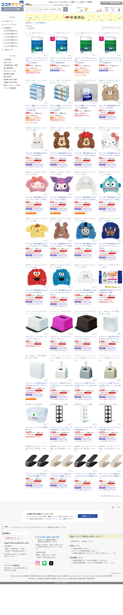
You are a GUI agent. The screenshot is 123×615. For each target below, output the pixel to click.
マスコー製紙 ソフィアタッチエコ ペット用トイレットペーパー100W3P (61, 108)
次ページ (118, 27)
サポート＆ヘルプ (16, 576)
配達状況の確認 (9, 74)
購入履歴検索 (8, 68)
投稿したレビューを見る (12, 85)
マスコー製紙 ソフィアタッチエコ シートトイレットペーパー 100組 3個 (36, 108)
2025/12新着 (10, 43)
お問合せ (82, 2)
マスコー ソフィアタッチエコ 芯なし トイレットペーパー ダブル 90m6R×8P (110, 60)
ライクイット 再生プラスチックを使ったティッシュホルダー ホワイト (61, 385)
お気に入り (8, 21)
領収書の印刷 (81, 578)
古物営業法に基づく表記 (53, 576)
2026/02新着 (10, 37)
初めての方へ (53, 2)
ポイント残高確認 (10, 88)
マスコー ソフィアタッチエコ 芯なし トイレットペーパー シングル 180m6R (37, 60)
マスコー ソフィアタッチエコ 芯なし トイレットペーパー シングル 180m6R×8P (61, 60)
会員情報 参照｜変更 (11, 65)
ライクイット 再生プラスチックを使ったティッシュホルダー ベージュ (110, 385)
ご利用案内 (89, 2)
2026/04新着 (10, 31)
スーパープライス (10, 24)
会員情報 (40, 578)
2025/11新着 (10, 46)
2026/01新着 (10, 40)
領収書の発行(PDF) (10, 82)
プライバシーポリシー (75, 576)
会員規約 (64, 576)
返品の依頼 (7, 77)
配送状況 (53, 578)
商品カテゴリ (9, 50)
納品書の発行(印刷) (10, 79)
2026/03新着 (10, 34)
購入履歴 (47, 578)
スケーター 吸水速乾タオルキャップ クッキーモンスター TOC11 (61, 292)
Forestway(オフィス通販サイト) (68, 2)
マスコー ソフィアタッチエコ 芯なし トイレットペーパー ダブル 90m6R (85, 60)
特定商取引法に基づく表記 (37, 576)
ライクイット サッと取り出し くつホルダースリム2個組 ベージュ (110, 476)
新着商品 (7, 28)
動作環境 (109, 576)
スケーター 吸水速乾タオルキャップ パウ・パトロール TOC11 (110, 246)
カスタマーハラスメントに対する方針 (94, 576)
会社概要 (25, 576)
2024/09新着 (39, 23)
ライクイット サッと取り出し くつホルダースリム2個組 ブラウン (85, 476)
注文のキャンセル (10, 71)
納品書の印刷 (91, 578)
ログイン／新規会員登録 (111, 3)
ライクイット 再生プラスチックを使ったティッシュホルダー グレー (85, 385)
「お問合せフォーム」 (51, 519)
